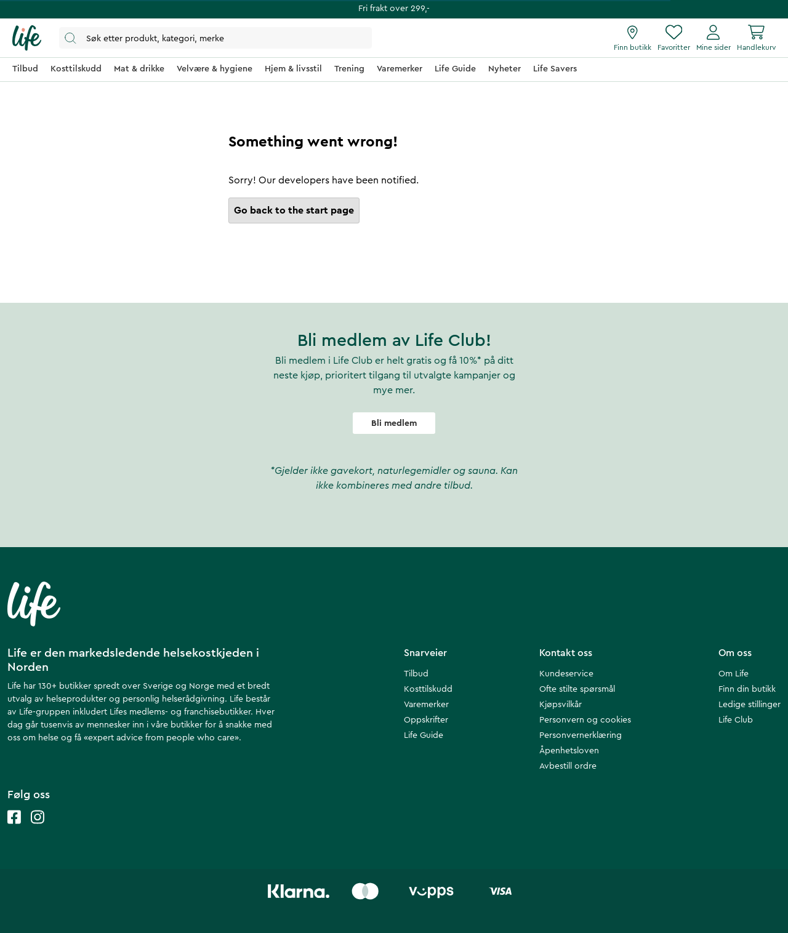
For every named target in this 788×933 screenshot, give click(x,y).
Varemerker (426, 704)
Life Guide (423, 735)
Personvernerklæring (580, 735)
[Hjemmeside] (26, 38)
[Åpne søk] (215, 38)
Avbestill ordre (568, 766)
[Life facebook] (14, 829)
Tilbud (416, 674)
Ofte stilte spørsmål (577, 689)
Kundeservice (566, 674)
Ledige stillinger (749, 704)
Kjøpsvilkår (560, 704)
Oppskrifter (426, 720)
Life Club (735, 720)
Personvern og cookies (585, 720)
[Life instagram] (37, 829)
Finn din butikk (747, 689)
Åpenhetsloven (569, 751)
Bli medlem (394, 423)
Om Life (733, 674)
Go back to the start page (294, 210)
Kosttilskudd (428, 689)
